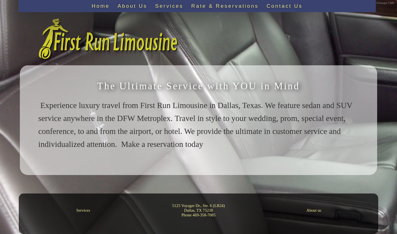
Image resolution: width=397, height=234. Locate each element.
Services (169, 6)
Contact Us (285, 6)
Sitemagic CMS (385, 2)
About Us (132, 6)
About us (314, 210)
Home (101, 6)
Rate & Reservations (225, 6)
